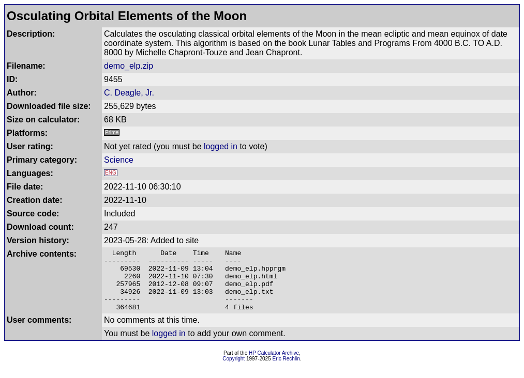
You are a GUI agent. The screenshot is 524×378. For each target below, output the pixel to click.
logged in (220, 146)
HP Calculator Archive (274, 365)
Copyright (233, 371)
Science (118, 159)
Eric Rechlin (286, 371)
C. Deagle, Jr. (129, 92)
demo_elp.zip (128, 65)
